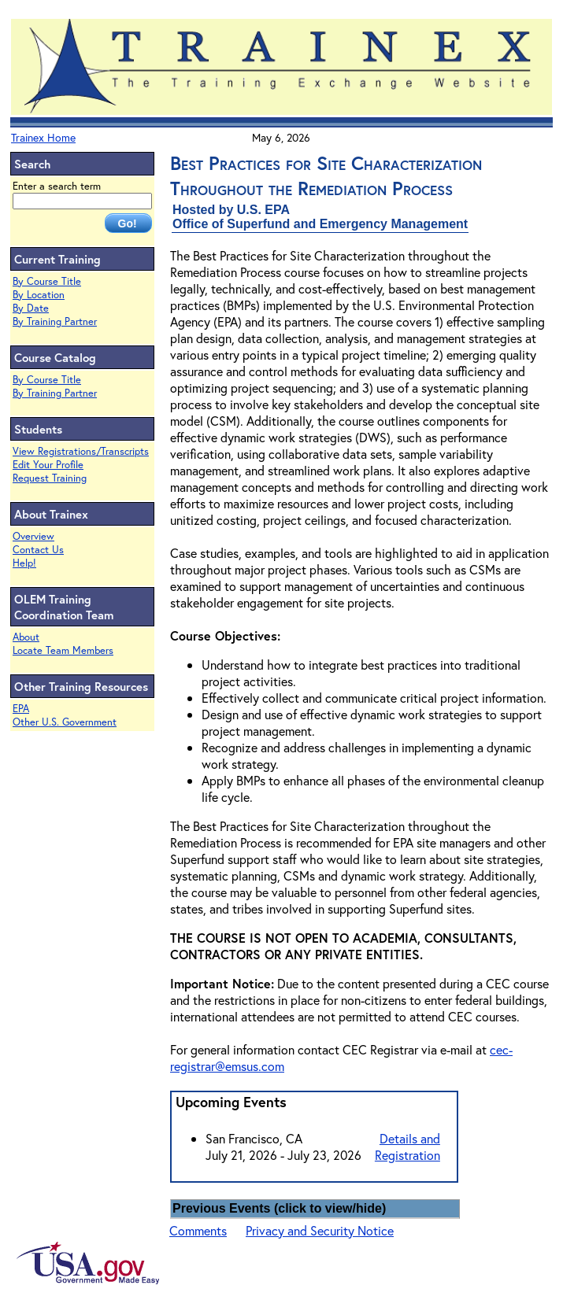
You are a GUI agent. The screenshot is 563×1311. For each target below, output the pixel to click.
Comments (198, 1230)
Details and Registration (407, 1146)
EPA (21, 708)
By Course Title (47, 281)
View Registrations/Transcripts (81, 451)
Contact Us (38, 549)
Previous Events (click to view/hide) (279, 1208)
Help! (24, 563)
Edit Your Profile (48, 464)
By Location (39, 294)
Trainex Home (43, 137)
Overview (33, 536)
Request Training (50, 478)
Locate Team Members (63, 650)
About (26, 637)
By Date (31, 308)
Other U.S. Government (65, 722)
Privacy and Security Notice (320, 1230)
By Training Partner (55, 321)
